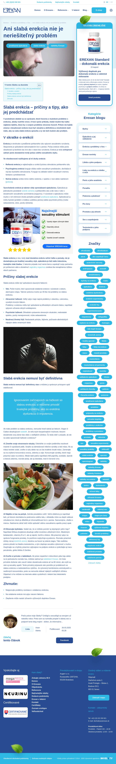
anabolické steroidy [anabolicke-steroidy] (94, 263)
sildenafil (105, 449)
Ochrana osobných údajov (42, 758)
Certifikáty (36, 705)
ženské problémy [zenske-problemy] (102, 534)
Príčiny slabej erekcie (14, 93)
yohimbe (83, 534)
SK (107, 2)
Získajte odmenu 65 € (41, 678)
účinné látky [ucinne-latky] (94, 492)
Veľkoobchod (37, 711)
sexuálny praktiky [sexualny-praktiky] (87, 449)
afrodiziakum (102, 251)
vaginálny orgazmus (37, 267)
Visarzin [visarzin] (84, 528)
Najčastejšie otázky (62, 2)
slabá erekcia (39, 46)
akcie (83, 257)
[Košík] (111, 10)
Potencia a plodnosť (91, 196)
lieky (84, 347)
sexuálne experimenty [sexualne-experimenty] (100, 443)
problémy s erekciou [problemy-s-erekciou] (94, 425)
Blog (85, 10)
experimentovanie (94, 311)
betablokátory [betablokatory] (94, 275)
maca (84, 353)
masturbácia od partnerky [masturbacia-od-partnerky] (94, 365)
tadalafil (24, 432)
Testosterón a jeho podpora (91, 229)
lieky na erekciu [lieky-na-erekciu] (100, 347)
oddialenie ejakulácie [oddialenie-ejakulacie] (88, 377)
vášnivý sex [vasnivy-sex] (102, 510)
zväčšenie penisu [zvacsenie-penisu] (94, 558)
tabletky (103, 461)
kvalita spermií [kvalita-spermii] (88, 341)
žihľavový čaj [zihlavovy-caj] (94, 540)
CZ (111, 2)
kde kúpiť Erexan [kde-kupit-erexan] (94, 329)
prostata (87, 437)
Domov (37, 10)
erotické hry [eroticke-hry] (94, 305)
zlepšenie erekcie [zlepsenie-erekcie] (94, 546)
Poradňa (86, 188)
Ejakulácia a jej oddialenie (89, 138)
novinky (103, 371)
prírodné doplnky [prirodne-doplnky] (95, 419)
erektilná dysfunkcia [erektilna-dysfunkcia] (94, 293)
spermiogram (87, 461)
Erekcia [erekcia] (102, 287)
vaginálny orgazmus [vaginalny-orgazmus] (94, 504)
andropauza (87, 269)
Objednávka (37, 687)
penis (102, 383)
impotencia (86, 317)
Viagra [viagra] (84, 516)
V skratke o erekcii (13, 91)
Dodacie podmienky (44, 2)
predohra (94, 407)
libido (104, 341)
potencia (104, 395)
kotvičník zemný (20, 541)
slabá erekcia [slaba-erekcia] (87, 455)
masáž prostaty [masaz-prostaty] (100, 353)
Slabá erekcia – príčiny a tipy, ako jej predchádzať (23, 88)
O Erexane (49, 10)
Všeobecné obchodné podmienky (16, 758)
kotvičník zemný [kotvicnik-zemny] (94, 335)
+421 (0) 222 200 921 (98, 718)
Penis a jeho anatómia (92, 180)
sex (82, 443)
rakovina (101, 437)
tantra (86, 486)
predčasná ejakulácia (18, 46)
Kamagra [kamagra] (105, 323)
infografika (102, 317)
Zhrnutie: (10, 98)
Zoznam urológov (39, 708)
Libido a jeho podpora (92, 163)
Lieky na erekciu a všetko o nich (93, 172)
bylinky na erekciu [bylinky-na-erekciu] (88, 281)
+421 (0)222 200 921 (12, 2)
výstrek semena (28, 191)
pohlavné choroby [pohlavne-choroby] (88, 389)
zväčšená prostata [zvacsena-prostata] (94, 552)
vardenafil (86, 510)
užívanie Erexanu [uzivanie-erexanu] (95, 498)
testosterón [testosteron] (100, 486)
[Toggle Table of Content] (38, 85)
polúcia (9, 182)
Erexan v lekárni (39, 699)
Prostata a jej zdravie (92, 212)
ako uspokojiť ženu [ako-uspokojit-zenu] (100, 257)
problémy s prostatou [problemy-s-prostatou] (94, 431)
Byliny (85, 129)
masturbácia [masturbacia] (94, 359)
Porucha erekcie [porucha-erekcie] (87, 395)
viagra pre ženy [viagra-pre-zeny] (101, 516)
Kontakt (76, 2)
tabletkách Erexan (51, 559)
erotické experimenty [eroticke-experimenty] (94, 299)
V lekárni (75, 10)
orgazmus (89, 383)
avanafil (103, 269)
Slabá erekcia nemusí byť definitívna (19, 96)
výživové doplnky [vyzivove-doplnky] (101, 528)
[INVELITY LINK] (107, 758)
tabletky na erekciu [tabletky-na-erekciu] (87, 480)
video (87, 522)
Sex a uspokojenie (90, 220)
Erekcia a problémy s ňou (20, 23)
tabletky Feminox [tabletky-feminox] (95, 474)
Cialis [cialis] (105, 281)
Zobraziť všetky (94, 563)
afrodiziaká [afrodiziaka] (85, 251)
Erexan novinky (89, 155)
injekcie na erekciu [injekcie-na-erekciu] (87, 323)
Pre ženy (86, 204)
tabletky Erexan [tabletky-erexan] (94, 467)
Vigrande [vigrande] (100, 522)
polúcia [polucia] (106, 389)
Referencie (63, 10)
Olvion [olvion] (106, 377)
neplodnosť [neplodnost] (87, 371)
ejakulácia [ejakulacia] (88, 287)
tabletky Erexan (57, 46)
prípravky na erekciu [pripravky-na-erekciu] (94, 413)
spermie (103, 455)
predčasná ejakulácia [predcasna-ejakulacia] (94, 401)
